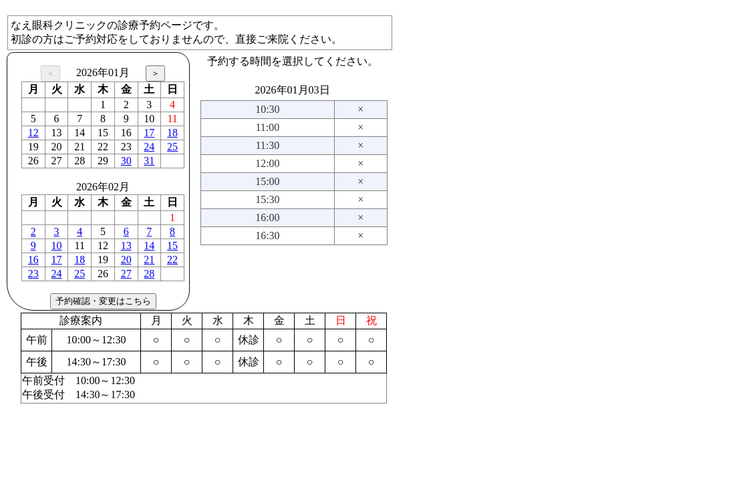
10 (56, 245)
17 (149, 132)
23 (33, 273)
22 (172, 259)
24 (149, 146)
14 (149, 245)
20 (126, 259)
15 (172, 245)
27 (126, 273)
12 (33, 132)
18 (172, 132)
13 (126, 245)
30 (126, 160)
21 (149, 259)
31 (149, 160)
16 (33, 259)
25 (172, 146)
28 (149, 273)
